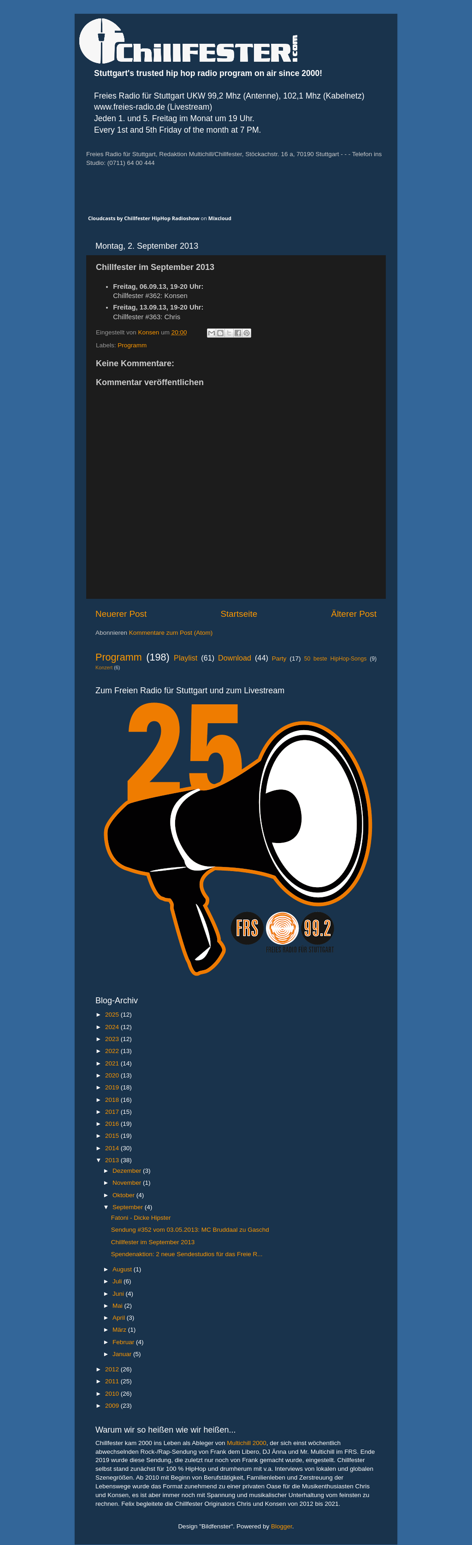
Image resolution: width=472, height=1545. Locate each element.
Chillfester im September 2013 (153, 1242)
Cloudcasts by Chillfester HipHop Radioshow (144, 218)
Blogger (281, 1526)
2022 (113, 1051)
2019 (113, 1087)
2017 (113, 1111)
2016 (113, 1123)
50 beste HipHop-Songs (335, 658)
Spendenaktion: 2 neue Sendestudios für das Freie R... (187, 1254)
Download (234, 658)
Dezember (127, 1170)
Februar (124, 1342)
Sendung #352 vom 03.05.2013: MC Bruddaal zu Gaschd (190, 1229)
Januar (122, 1354)
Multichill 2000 (246, 1443)
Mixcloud (219, 218)
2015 (113, 1135)
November (127, 1182)
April (119, 1317)
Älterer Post (354, 614)
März (120, 1329)
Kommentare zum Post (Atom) (171, 632)
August (123, 1269)
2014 (113, 1148)
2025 (113, 1014)
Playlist (185, 658)
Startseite (238, 614)
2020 (113, 1075)
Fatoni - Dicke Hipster (141, 1217)
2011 (113, 1381)
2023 (113, 1039)
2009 (113, 1405)
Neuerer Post (121, 614)
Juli (118, 1281)
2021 (113, 1063)
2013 (113, 1160)
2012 (113, 1369)
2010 (113, 1393)
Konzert (103, 667)
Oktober (124, 1195)
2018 (113, 1099)
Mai (118, 1305)
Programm (132, 345)
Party (279, 658)
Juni (119, 1293)
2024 (113, 1027)
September (128, 1207)
